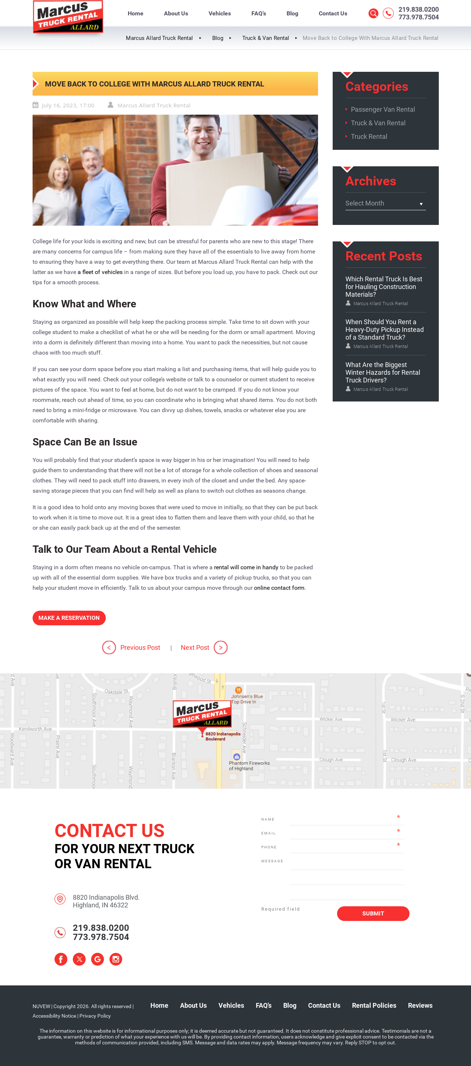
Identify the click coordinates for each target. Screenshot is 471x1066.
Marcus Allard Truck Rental (154, 105)
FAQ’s (258, 13)
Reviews (420, 1005)
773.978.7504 (419, 17)
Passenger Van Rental (383, 109)
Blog (292, 13)
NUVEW (41, 1006)
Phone (269, 847)
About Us (176, 13)
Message (272, 861)
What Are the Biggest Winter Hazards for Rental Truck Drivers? (382, 372)
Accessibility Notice (54, 1016)
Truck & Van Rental (378, 123)
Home (135, 13)
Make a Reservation (69, 617)
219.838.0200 (419, 9)
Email (268, 833)
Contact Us (333, 13)
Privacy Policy (95, 1016)
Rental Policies (374, 1005)
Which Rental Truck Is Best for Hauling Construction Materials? (383, 286)
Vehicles (220, 13)
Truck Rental (369, 136)
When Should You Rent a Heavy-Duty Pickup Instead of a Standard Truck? (384, 329)
